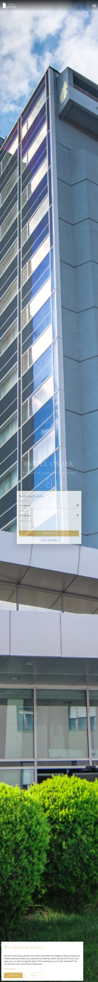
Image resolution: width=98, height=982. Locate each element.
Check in (23, 501)
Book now (49, 533)
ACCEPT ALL (13, 975)
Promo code (25, 521)
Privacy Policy (10, 968)
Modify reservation (49, 539)
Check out (24, 511)
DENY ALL (34, 975)
